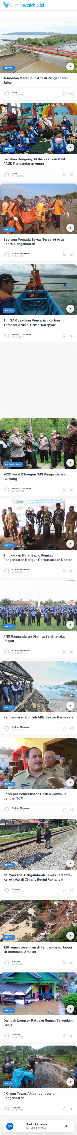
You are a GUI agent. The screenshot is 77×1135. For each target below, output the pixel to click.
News (8, 68)
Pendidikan (13, 447)
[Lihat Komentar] (64, 93)
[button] (71, 93)
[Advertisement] (37, 363)
